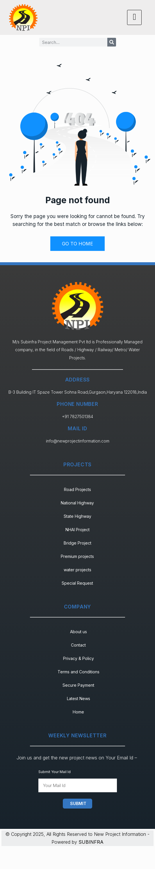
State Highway (77, 516)
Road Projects (77, 489)
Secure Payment (78, 685)
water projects (77, 569)
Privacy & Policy (78, 658)
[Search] (111, 42)
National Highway (77, 502)
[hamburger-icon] (134, 17)
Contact (78, 645)
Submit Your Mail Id (54, 772)
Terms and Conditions (78, 671)
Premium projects (77, 556)
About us (78, 631)
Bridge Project (77, 542)
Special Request (77, 583)
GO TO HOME (77, 244)
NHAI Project (77, 529)
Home (78, 711)
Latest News (78, 698)
